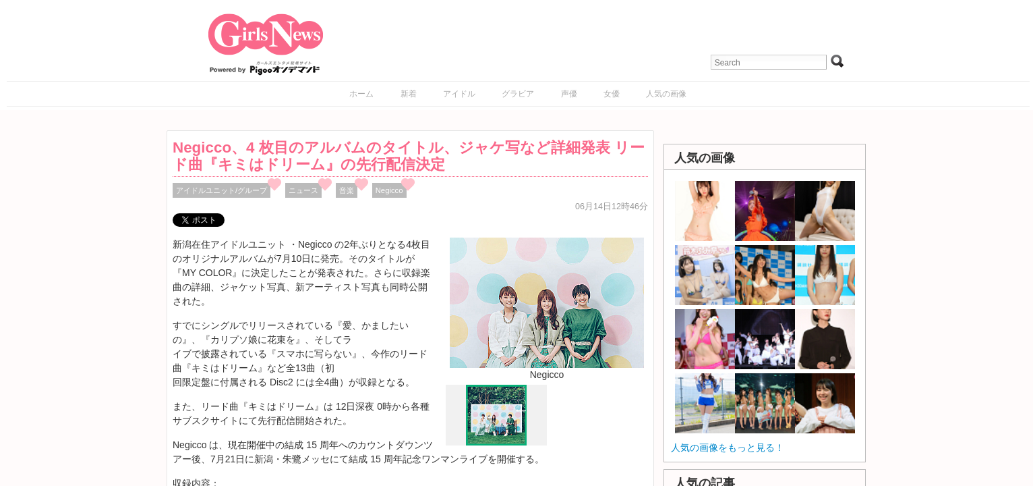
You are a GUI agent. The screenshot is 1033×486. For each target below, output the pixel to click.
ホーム (361, 94)
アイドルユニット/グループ (221, 190)
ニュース (303, 190)
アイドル (459, 94)
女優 (611, 94)
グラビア (518, 94)
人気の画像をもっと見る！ (727, 447)
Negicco (389, 190)
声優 (569, 94)
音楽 (346, 190)
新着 (409, 94)
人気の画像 (666, 94)
